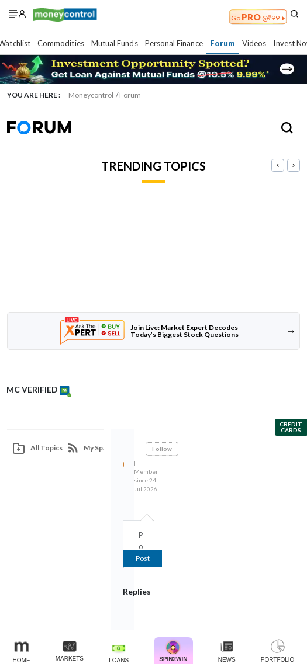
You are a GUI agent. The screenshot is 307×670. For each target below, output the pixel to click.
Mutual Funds (114, 43)
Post (143, 558)
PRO (258, 17)
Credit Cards (291, 427)
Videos (254, 43)
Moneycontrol (90, 95)
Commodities (60, 43)
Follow (162, 448)
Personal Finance (174, 43)
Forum (222, 43)
